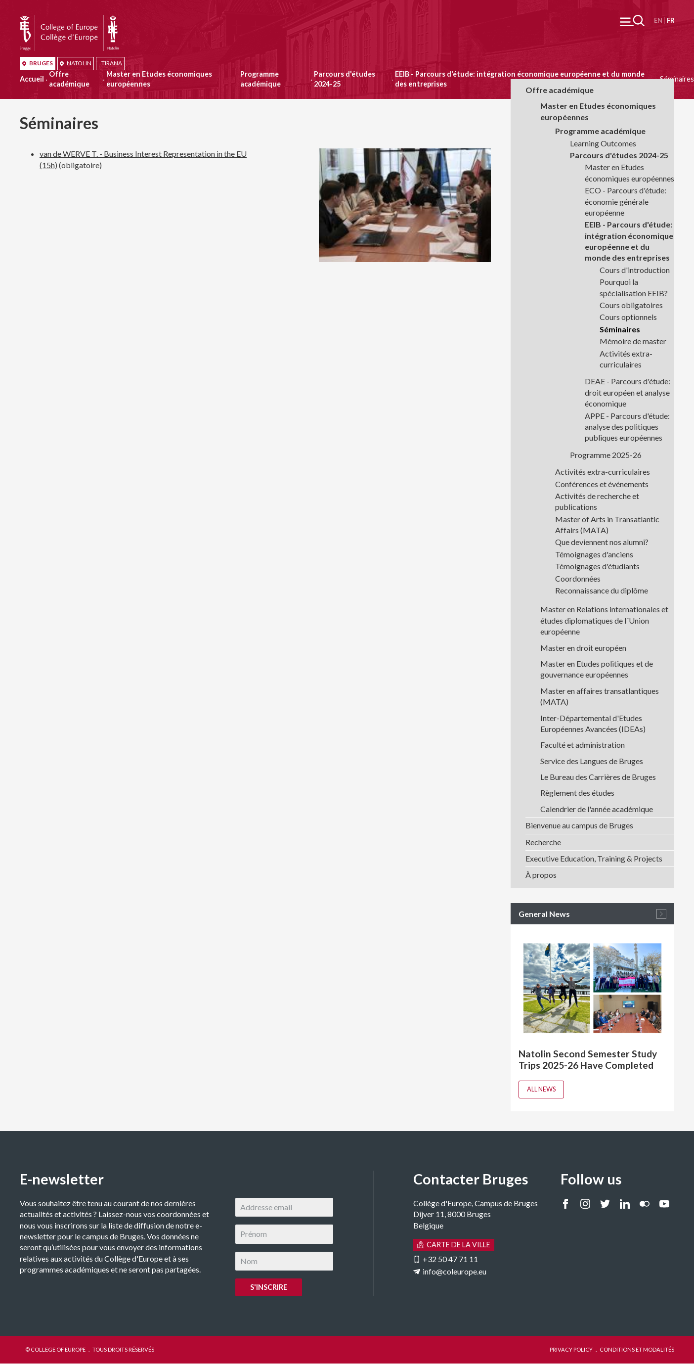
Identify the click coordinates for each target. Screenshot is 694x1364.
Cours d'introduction (635, 269)
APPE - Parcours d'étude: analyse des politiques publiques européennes (627, 427)
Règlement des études (577, 792)
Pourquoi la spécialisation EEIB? (634, 287)
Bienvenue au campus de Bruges (579, 825)
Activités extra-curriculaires (626, 359)
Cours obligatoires (631, 305)
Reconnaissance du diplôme (601, 590)
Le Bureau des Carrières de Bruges (598, 776)
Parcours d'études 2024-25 (344, 79)
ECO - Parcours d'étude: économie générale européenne (625, 201)
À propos (541, 874)
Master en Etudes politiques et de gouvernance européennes (596, 669)
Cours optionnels (628, 316)
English (658, 20)
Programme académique (260, 79)
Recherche (543, 842)
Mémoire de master (633, 341)
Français (670, 20)
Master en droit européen (583, 647)
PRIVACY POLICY (571, 1349)
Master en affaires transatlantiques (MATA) (599, 696)
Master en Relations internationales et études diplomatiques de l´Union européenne (604, 620)
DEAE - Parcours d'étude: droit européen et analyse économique (627, 392)
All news (541, 1089)
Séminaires (620, 329)
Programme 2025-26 (606, 454)
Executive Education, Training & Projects (593, 858)
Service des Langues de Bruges (591, 761)
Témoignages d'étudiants (597, 566)
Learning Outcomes (603, 143)
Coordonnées (578, 578)
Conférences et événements (602, 484)
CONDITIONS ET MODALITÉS (637, 1349)
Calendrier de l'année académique (596, 809)
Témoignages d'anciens (594, 554)
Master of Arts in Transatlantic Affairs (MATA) (607, 524)
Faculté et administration (582, 744)
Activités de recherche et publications (597, 501)
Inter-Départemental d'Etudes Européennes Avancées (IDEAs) (593, 723)
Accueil (32, 79)
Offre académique (69, 79)
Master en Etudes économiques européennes (159, 79)
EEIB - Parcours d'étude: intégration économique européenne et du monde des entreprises (629, 241)
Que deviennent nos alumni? (602, 541)
